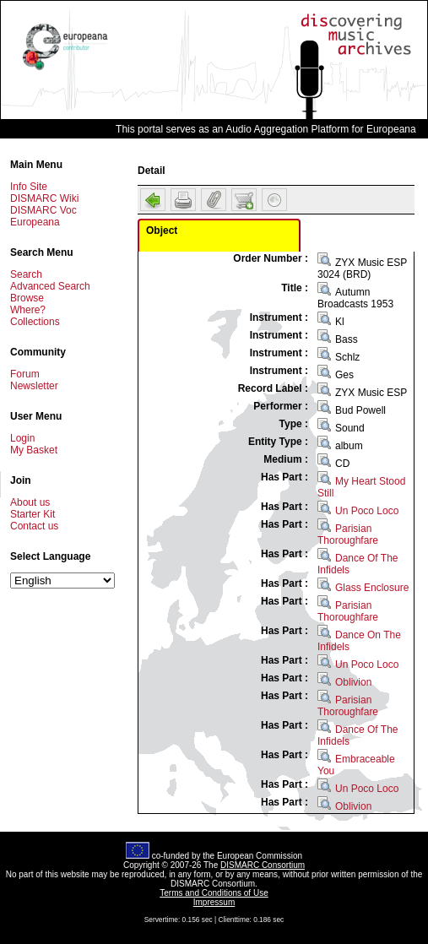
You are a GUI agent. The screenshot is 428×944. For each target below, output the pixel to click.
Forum (25, 374)
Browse (27, 298)
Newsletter (34, 386)
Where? (28, 310)
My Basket (33, 450)
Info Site (28, 187)
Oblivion (353, 682)
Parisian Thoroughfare (347, 534)
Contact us (34, 526)
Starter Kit (32, 514)
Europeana (35, 222)
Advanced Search (50, 286)
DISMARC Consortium (262, 865)
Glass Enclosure (372, 588)
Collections (35, 322)
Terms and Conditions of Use (214, 893)
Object (161, 230)
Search (26, 274)
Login (22, 438)
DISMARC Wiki (44, 198)
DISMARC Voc (43, 210)
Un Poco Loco (366, 511)
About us (30, 502)
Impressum (214, 902)
